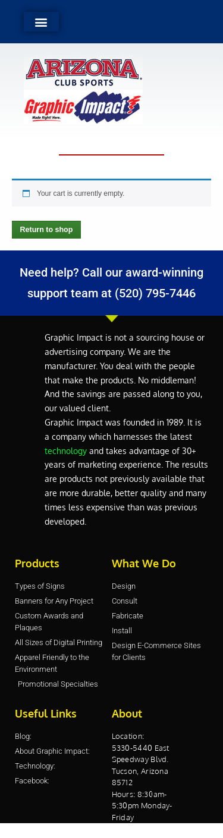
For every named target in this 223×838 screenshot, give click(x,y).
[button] (42, 21)
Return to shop (46, 230)
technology (66, 451)
